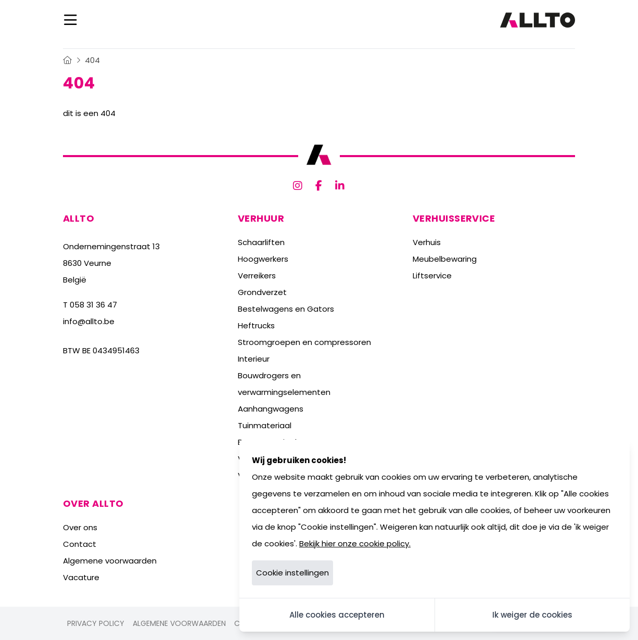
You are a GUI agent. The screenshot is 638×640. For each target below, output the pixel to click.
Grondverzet (262, 292)
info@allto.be (88, 321)
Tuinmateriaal (264, 425)
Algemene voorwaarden (110, 560)
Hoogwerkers (263, 258)
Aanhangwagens (270, 408)
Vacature (81, 577)
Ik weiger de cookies (532, 614)
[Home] (67, 60)
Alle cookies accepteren (337, 614)
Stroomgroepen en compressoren (304, 342)
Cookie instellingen (292, 572)
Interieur (254, 358)
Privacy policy (95, 623)
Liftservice (432, 275)
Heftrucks (256, 325)
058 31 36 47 (93, 304)
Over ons (80, 527)
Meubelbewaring (445, 258)
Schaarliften (261, 242)
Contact (79, 544)
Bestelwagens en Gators (286, 308)
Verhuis (427, 242)
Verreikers (257, 275)
